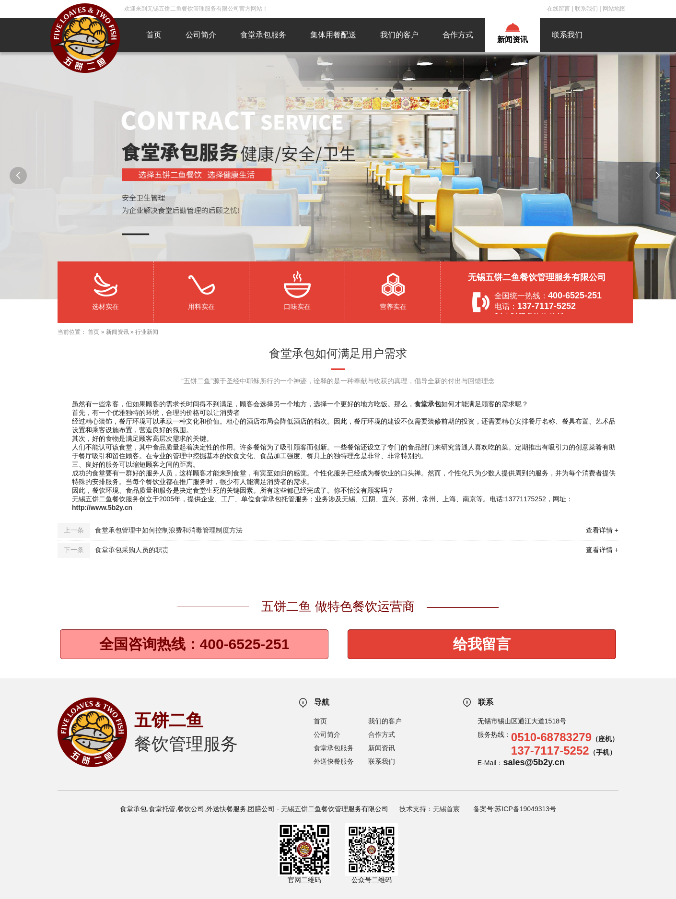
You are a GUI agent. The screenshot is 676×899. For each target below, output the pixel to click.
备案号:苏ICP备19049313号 (515, 809)
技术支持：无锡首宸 (429, 809)
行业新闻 (146, 332)
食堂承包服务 (263, 35)
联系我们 (586, 8)
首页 (154, 35)
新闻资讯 (512, 39)
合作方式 (458, 35)
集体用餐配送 (333, 35)
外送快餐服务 (334, 761)
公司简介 (201, 35)
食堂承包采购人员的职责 (132, 550)
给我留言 (482, 644)
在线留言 (558, 8)
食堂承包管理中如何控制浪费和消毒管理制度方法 (169, 530)
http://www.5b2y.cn (102, 507)
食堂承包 (427, 404)
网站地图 (614, 8)
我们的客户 (399, 35)
